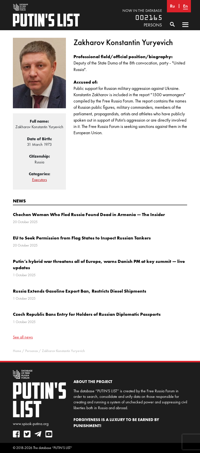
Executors (39, 179)
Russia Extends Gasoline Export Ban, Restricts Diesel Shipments (79, 291)
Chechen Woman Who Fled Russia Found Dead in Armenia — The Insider (89, 214)
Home (17, 351)
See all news (23, 337)
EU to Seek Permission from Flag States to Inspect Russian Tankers (82, 238)
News (19, 201)
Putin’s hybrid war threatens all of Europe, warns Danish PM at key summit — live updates (99, 264)
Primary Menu (185, 29)
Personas (31, 351)
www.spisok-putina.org (30, 423)
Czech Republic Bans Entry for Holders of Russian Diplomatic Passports (87, 314)
